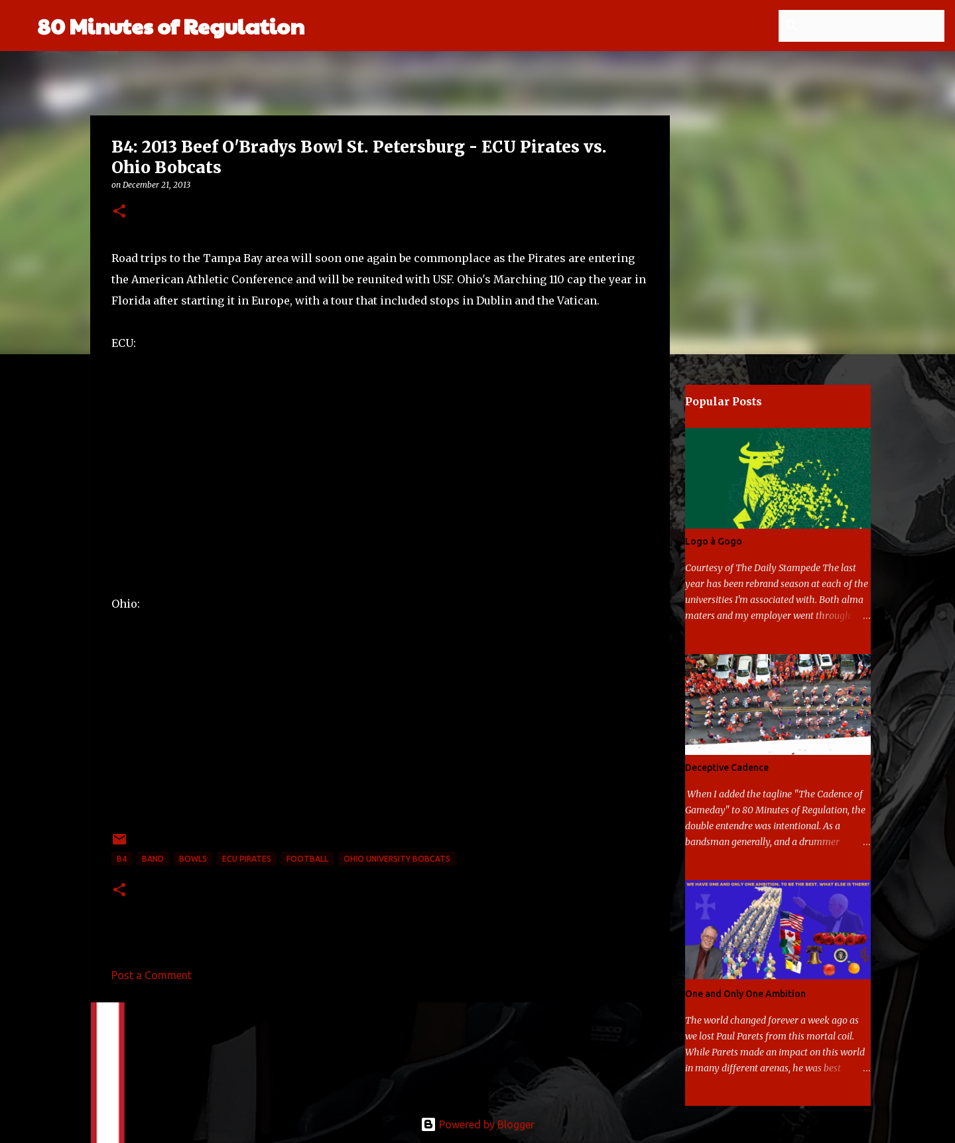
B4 (122, 858)
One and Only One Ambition (745, 993)
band (153, 858)
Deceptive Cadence (727, 767)
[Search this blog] (874, 26)
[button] (119, 212)
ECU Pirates (246, 858)
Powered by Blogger (477, 1124)
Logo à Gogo (713, 541)
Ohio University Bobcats (397, 858)
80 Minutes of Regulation (170, 25)
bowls (193, 858)
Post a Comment (151, 975)
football (307, 858)
